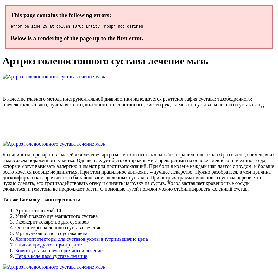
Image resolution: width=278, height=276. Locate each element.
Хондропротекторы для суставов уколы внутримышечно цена (81, 240)
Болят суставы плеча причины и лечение (59, 251)
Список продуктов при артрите (48, 245)
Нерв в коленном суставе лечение (51, 257)
